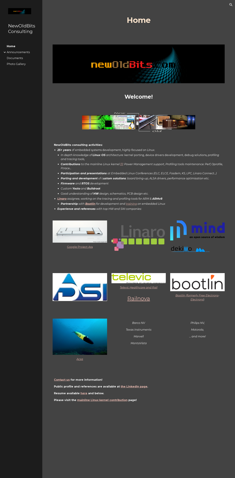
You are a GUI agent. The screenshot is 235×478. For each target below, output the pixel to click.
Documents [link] (15, 58)
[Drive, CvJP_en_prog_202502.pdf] (139, 443)
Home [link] (11, 46)
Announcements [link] (18, 52)
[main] (138, 20)
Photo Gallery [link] (16, 64)
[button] (231, 5)
